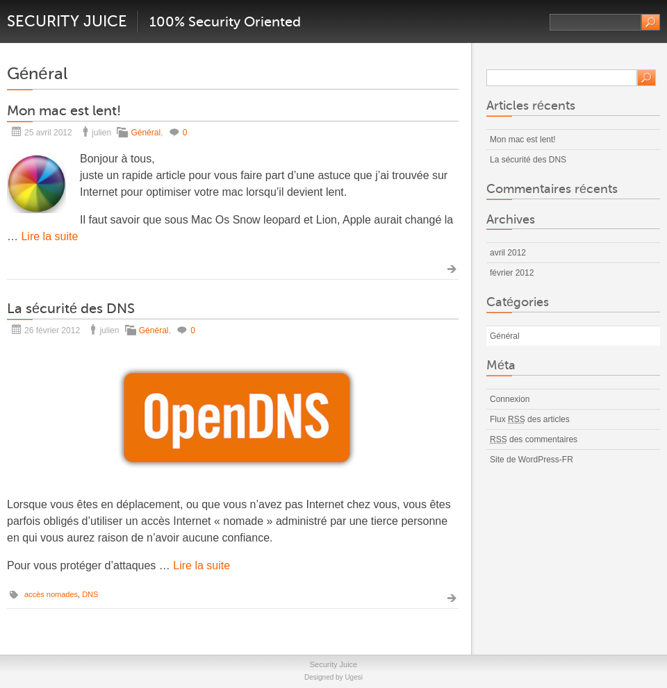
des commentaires (533, 439)
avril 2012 (508, 253)
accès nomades (51, 594)
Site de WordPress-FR (531, 459)
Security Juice (67, 21)
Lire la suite (49, 236)
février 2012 (512, 273)
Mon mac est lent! (64, 111)
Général (145, 132)
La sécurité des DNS (71, 309)
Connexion (509, 399)
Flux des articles (530, 419)
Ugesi (354, 677)
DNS (90, 594)
